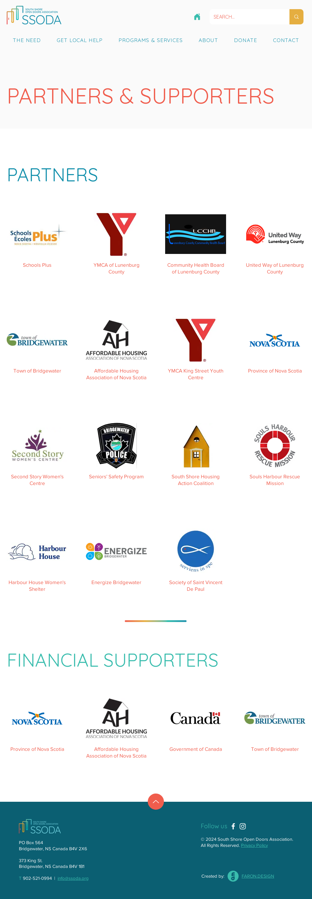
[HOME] (197, 17)
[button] (27, 40)
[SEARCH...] (245, 16)
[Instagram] (243, 826)
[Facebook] (233, 826)
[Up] (156, 802)
